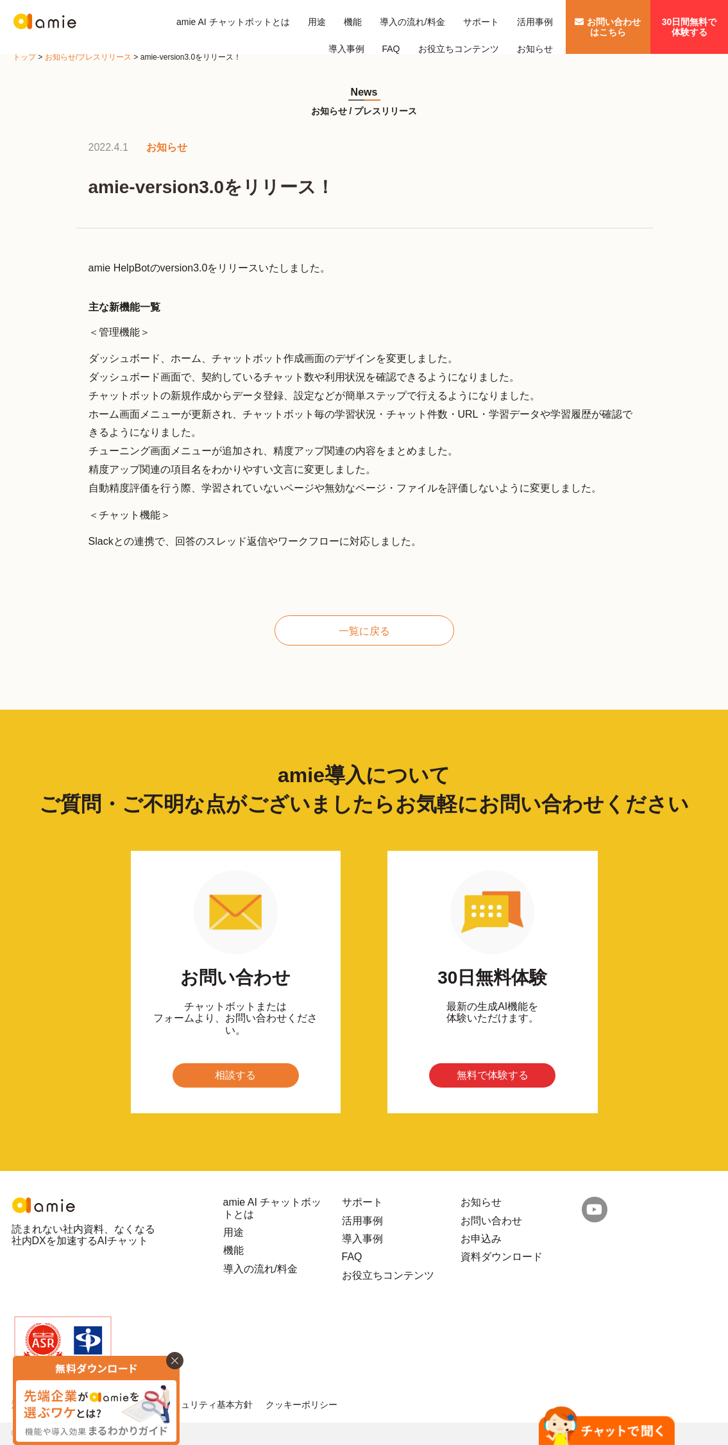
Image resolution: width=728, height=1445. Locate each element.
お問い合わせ (491, 1220)
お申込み (481, 1238)
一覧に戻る (364, 631)
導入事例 (346, 49)
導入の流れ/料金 (412, 22)
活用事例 (535, 22)
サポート (481, 22)
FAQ (391, 49)
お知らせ (535, 49)
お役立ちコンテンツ (458, 49)
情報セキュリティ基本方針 (199, 1404)
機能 (353, 22)
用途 (317, 22)
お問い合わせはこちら (608, 27)
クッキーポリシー (301, 1404)
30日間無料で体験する (689, 27)
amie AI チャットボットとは (233, 22)
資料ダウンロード (502, 1256)
